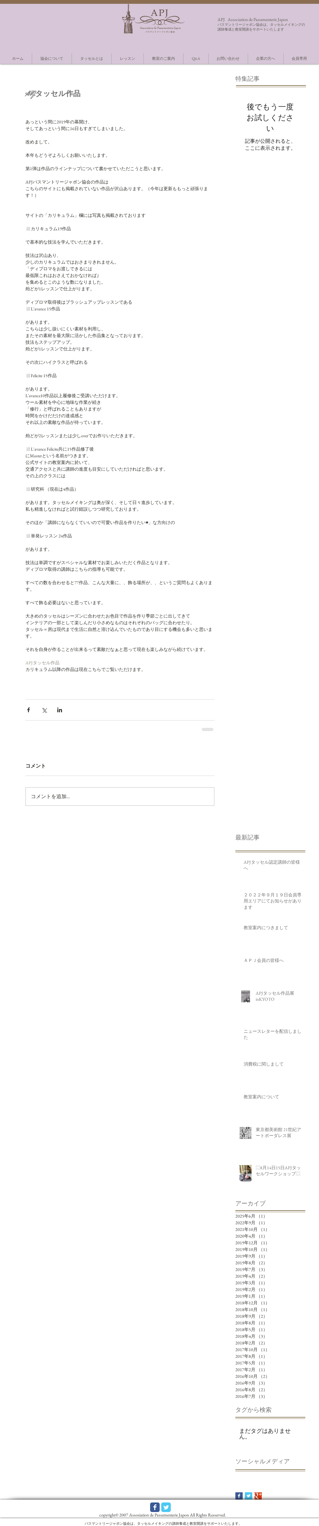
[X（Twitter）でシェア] (44, 710)
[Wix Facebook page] (155, 1507)
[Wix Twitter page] (166, 1507)
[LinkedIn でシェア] (60, 710)
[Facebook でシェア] (28, 710)
